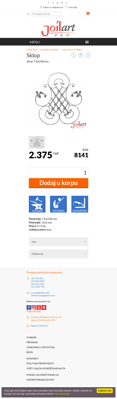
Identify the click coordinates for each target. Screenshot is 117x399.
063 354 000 (37, 278)
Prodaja (32, 342)
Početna (32, 49)
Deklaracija (37, 253)
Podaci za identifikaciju (43, 374)
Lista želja (71, 7)
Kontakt (33, 358)
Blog (30, 352)
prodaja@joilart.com (40, 293)
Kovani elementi (49, 49)
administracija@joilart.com (43, 295)
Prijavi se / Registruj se (51, 7)
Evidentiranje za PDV (40, 379)
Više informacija (62, 394)
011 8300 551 (41, 326)
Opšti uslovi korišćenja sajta (46, 368)
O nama (31, 337)
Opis (34, 241)
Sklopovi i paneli (73, 49)
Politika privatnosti (40, 363)
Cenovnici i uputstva (40, 347)
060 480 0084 (37, 281)
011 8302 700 (37, 287)
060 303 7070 (37, 284)
